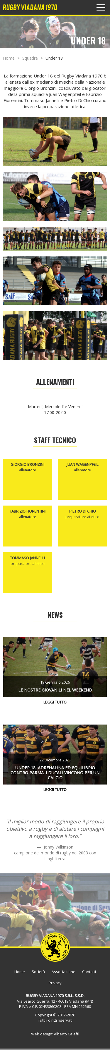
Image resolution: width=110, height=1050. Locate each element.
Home (9, 58)
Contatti (89, 971)
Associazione (63, 971)
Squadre (30, 58)
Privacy (55, 982)
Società (38, 971)
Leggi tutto (55, 702)
